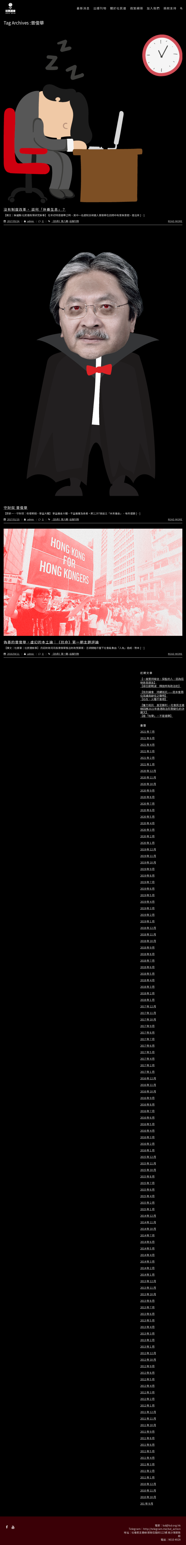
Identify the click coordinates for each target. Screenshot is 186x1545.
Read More (175, 221)
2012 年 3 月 (147, 1392)
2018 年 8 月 (147, 954)
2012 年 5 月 (147, 1379)
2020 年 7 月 (147, 803)
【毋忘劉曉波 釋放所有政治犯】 (160, 686)
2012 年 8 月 (147, 1373)
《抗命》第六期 (60, 519)
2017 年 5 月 (147, 1052)
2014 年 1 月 (147, 1274)
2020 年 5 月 (147, 816)
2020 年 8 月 (147, 797)
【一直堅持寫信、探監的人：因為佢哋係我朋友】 (162, 680)
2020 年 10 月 (148, 784)
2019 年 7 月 (147, 882)
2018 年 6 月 (147, 967)
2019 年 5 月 (147, 895)
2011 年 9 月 (147, 1431)
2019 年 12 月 (148, 849)
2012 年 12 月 (148, 1353)
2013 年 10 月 (148, 1294)
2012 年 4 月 (147, 1386)
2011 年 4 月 (147, 1458)
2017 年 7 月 (147, 1039)
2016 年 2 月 (147, 1144)
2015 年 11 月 (148, 1163)
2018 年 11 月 (148, 934)
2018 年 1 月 (147, 1000)
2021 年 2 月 (147, 758)
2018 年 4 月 (147, 980)
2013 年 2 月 (147, 1340)
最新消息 (83, 8)
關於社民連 (118, 8)
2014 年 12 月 (148, 1216)
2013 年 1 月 (147, 1346)
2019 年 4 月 (147, 902)
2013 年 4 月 (147, 1327)
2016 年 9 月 (147, 1098)
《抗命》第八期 (60, 221)
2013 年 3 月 (147, 1333)
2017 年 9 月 (147, 1026)
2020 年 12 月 (148, 771)
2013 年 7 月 (147, 1307)
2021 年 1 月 (147, 764)
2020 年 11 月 (148, 777)
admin (27, 221)
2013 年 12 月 (148, 1281)
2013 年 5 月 (147, 1320)
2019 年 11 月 (148, 856)
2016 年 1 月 (147, 1150)
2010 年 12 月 (148, 1484)
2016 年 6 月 (147, 1117)
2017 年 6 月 (147, 1045)
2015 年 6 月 (147, 1189)
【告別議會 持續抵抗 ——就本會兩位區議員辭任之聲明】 (161, 693)
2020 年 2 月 (147, 836)
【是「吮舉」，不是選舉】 (156, 716)
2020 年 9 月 (147, 790)
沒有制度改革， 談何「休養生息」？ (35, 209)
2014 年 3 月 (147, 1261)
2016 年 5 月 (147, 1124)
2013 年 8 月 (147, 1301)
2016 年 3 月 (147, 1137)
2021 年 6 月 (147, 738)
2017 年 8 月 (147, 1032)
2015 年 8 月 (147, 1176)
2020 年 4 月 (147, 823)
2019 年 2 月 (147, 915)
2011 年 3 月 (147, 1464)
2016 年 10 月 (148, 1091)
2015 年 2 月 (147, 1202)
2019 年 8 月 (147, 875)
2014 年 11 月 (148, 1222)
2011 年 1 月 (147, 1477)
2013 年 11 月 (148, 1287)
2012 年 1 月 (147, 1405)
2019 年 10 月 (148, 862)
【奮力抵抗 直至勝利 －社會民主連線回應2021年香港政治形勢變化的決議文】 (162, 708)
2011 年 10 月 (148, 1425)
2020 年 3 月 (147, 830)
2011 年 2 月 (147, 1471)
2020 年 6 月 (147, 810)
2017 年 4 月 (147, 1059)
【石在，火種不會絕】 (153, 699)
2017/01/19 (12, 519)
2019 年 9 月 (147, 869)
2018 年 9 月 (147, 947)
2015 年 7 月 (147, 1183)
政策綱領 (136, 8)
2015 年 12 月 (148, 1157)
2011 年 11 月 (148, 1418)
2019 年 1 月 (147, 921)
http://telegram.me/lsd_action (162, 1529)
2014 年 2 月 (147, 1268)
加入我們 (153, 8)
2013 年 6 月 (147, 1314)
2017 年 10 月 (148, 1019)
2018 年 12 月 (148, 928)
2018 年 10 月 (148, 941)
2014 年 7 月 (147, 1235)
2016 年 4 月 (147, 1130)
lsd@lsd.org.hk (172, 1525)
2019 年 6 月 (147, 888)
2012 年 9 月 (147, 1366)
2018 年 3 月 (147, 987)
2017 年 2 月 (147, 1065)
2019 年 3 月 (147, 908)
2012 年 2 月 (147, 1399)
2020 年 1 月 (147, 843)
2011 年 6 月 (147, 1445)
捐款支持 (170, 8)
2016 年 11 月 (148, 1085)
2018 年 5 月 (147, 973)
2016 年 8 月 (147, 1104)
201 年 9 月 (146, 1503)
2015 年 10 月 (148, 1170)
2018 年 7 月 (147, 960)
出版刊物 (99, 8)
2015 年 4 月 (147, 1196)
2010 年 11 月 (148, 1490)
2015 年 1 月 (147, 1209)
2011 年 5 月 (147, 1451)
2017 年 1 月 (147, 1072)
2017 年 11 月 (148, 1013)
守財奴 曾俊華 (16, 507)
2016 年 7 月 (147, 1111)
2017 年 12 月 (148, 1006)
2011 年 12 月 (148, 1412)
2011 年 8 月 (147, 1438)
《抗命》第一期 (60, 653)
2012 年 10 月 (148, 1359)
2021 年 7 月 (147, 731)
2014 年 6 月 (147, 1242)
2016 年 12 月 (148, 1078)
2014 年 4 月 (147, 1255)
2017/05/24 (12, 221)
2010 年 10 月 (148, 1497)
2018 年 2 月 (147, 993)
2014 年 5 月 (147, 1248)
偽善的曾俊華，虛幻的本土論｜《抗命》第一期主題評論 (51, 641)
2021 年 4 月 (147, 745)
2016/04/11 (12, 653)
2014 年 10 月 (148, 1229)
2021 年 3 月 (147, 751)
